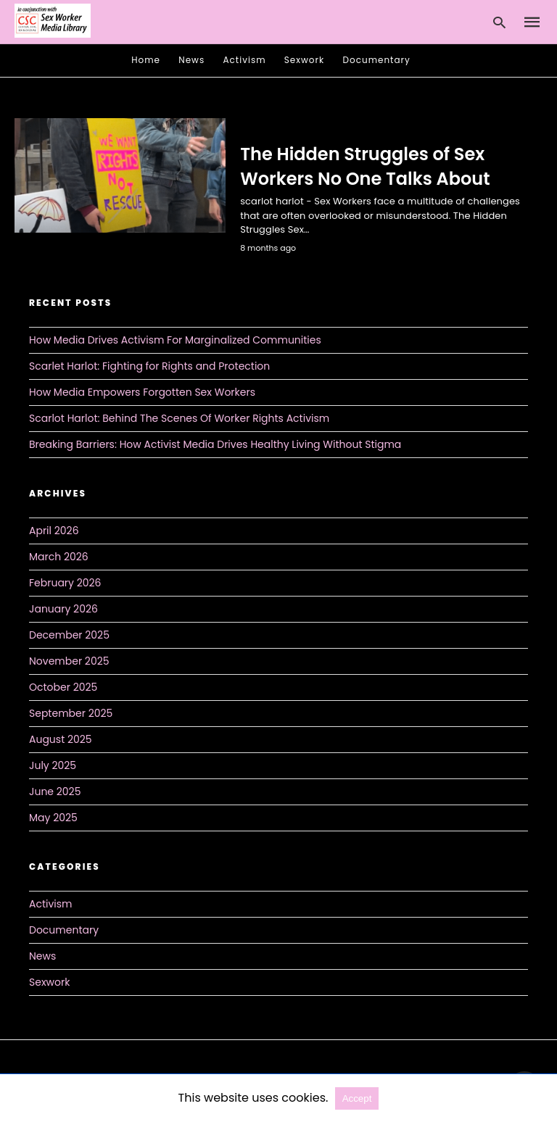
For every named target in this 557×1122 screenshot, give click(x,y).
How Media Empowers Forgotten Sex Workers (142, 392)
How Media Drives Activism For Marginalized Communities (175, 340)
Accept (357, 1098)
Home (145, 60)
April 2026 (54, 530)
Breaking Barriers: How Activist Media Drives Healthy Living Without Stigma (215, 444)
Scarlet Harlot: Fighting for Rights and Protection (149, 366)
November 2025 (69, 661)
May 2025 (53, 817)
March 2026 (58, 556)
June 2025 (55, 791)
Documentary (376, 60)
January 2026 (63, 609)
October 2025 (63, 687)
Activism (244, 60)
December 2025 (69, 635)
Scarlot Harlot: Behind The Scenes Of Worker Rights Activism (179, 418)
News (191, 60)
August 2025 (60, 739)
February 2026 (65, 582)
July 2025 (52, 765)
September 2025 (70, 713)
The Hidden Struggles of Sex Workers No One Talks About (365, 166)
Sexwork (304, 60)
